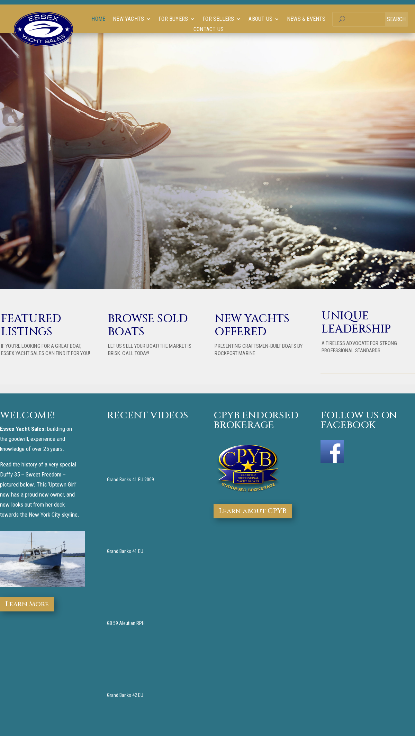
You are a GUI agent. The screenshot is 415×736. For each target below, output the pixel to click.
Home (98, 19)
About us (260, 19)
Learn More (27, 604)
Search (396, 19)
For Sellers (218, 19)
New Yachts (128, 19)
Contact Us (208, 30)
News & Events (306, 19)
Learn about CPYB (253, 511)
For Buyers (173, 19)
